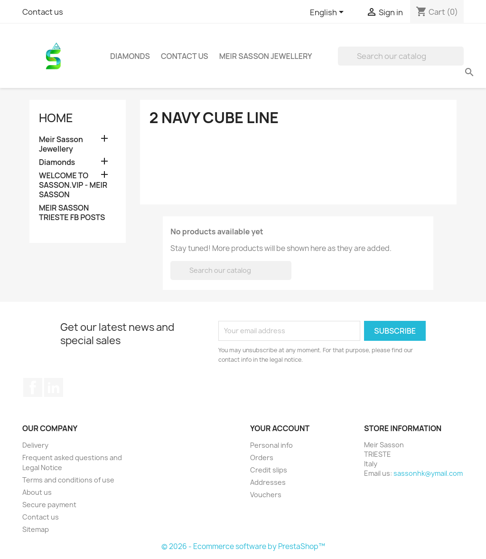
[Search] (401, 56)
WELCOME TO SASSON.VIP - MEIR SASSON (73, 185)
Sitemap (35, 529)
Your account (279, 428)
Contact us (42, 12)
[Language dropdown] (328, 13)
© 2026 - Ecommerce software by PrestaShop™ (243, 546)
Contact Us (184, 56)
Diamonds (130, 56)
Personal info (271, 445)
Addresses (268, 482)
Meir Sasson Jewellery (265, 56)
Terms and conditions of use (68, 479)
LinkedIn (53, 387)
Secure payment (49, 504)
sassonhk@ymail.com (428, 473)
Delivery (35, 445)
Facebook (32, 387)
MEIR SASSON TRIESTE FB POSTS (72, 212)
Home (56, 118)
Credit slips (268, 469)
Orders (261, 457)
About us (37, 492)
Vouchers (265, 494)
